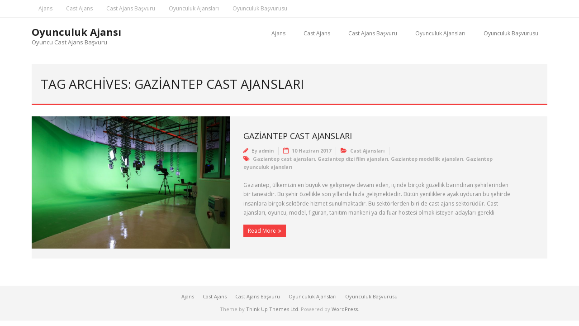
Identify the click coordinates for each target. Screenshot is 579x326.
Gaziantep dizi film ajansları (353, 158)
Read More (262, 231)
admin (266, 150)
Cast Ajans (79, 8)
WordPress (345, 309)
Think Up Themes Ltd (272, 309)
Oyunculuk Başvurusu (260, 8)
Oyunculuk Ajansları (194, 8)
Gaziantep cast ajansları (284, 158)
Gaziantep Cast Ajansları (297, 135)
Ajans (45, 8)
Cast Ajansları (367, 150)
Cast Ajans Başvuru (130, 8)
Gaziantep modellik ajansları (427, 158)
